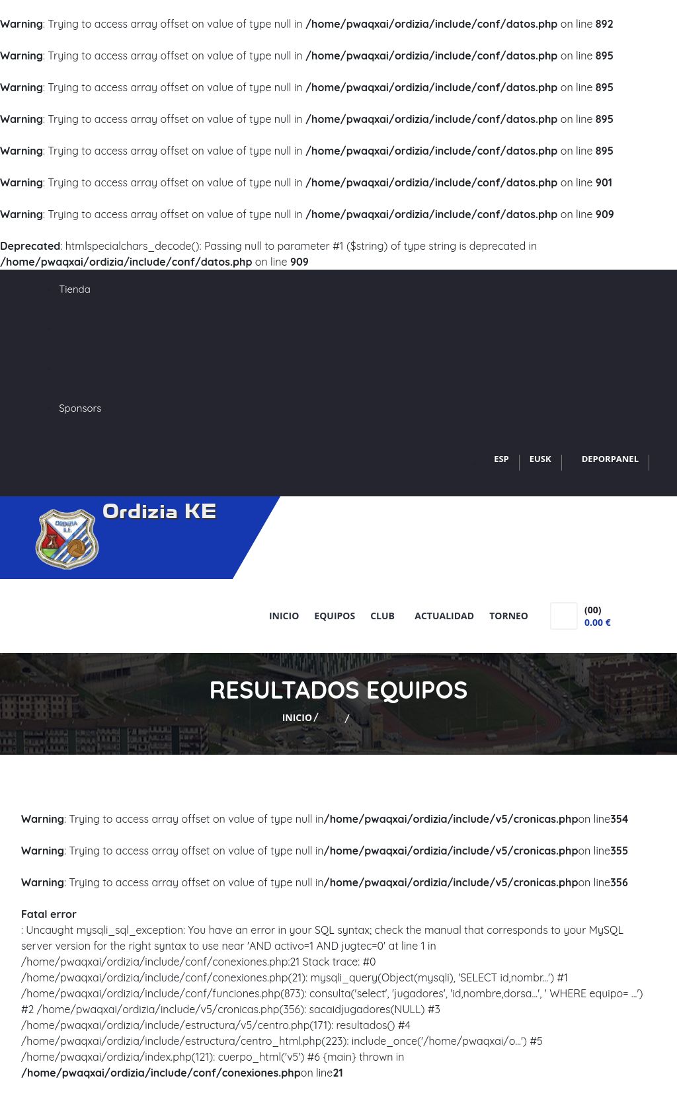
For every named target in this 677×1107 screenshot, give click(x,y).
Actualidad (444, 615)
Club (384, 615)
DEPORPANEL (610, 459)
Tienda (75, 289)
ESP (501, 459)
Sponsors (80, 408)
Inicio (284, 615)
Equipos (334, 615)
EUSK (540, 459)
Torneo (508, 615)
